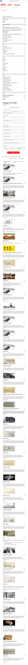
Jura (14, 72)
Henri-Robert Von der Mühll (14, 40)
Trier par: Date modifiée (13, 158)
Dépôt (4, 117)
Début (5, 147)
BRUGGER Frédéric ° (6, 481)
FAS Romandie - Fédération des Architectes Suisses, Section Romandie (13, 252)
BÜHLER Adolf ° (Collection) (7, 554)
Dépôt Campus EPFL (14, 96)
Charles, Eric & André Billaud (14, 37)
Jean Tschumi (14, 41)
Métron (14, 49)
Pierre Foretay (14, 38)
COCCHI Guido (5, 452)
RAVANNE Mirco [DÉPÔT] (7, 365)
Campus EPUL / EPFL (14, 84)
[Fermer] (27, 1)
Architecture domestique (14, 77)
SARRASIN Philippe (6, 211)
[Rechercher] (5, 7)
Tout (3, 45)
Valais (14, 66)
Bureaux (14, 99)
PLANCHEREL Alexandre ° (7, 170)
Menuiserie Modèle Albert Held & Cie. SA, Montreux (14, 27)
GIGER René (5, 225)
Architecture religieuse (14, 81)
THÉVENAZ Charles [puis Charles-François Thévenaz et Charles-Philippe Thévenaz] (13, 394)
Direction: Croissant (21, 158)
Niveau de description (6, 126)
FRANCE (14, 69)
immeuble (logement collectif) (14, 86)
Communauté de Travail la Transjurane (14, 54)
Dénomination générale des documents (8, 139)
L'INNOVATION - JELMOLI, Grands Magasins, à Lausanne (12, 183)
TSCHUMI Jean (5, 379)
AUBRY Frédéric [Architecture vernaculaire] (10, 641)
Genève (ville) (14, 67)
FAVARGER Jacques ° (6, 467)
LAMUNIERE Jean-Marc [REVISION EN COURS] (11, 408)
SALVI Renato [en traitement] (7, 626)
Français (14, 21)
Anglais (14, 22)
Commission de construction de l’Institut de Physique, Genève (14, 34)
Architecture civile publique (14, 80)
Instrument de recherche (6, 133)
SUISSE (14, 59)
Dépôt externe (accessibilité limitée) (14, 95)
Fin (11, 147)
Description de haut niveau (6, 120)
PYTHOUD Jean (5, 438)
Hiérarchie (12, 156)
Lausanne (14, 65)
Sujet (3, 74)
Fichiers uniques (14, 19)
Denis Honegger (14, 33)
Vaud (14, 62)
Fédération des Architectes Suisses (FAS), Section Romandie (14, 29)
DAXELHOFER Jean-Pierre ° (7, 294)
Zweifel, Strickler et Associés (14, 48)
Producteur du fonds (6, 24)
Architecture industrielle (14, 88)
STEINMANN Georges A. (7, 599)
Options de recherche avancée (14, 107)
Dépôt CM (14, 98)
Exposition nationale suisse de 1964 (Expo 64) (14, 83)
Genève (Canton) (14, 63)
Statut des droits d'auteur (6, 136)
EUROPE (14, 60)
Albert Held (14, 52)
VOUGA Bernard (5, 280)
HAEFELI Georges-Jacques (7, 509)
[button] (14, 7)
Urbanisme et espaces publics (14, 90)
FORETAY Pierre (5, 351)
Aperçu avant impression (6, 156)
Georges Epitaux (14, 51)
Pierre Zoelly (14, 46)
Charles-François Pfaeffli (14, 35)
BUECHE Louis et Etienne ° (7, 613)
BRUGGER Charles (6, 495)
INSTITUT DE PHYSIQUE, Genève (8, 197)
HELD (4, 537)
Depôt (3, 92)
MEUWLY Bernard (6, 240)
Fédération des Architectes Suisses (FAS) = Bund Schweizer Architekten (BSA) (14, 31)
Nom (3, 43)
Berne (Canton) (14, 70)
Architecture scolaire (14, 78)
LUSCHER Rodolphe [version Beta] (8, 308)
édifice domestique (14, 87)
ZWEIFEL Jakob (5, 655)
